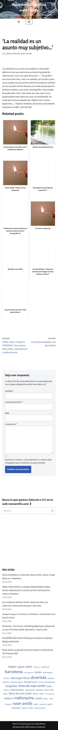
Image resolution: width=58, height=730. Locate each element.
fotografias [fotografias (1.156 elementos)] (11, 686)
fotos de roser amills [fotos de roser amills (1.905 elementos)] (32, 686)
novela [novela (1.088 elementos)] (38, 698)
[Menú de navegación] (29, 21)
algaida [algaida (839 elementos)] (21, 666)
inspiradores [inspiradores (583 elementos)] (30, 690)
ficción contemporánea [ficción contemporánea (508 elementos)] (46, 682)
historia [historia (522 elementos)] (6, 690)
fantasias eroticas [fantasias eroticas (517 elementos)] (17, 682)
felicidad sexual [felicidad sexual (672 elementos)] (30, 682)
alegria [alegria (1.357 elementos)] (12, 667)
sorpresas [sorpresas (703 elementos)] (16, 708)
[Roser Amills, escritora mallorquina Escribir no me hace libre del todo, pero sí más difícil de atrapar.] (29, 9)
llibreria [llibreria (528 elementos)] (35, 694)
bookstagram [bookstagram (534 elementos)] (48, 672)
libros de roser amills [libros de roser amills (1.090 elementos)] (20, 693)
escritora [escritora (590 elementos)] (5, 682)
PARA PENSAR (26, 53)
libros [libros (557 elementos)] (5, 694)
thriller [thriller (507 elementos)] (30, 708)
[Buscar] (19, 22)
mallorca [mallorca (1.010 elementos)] (8, 698)
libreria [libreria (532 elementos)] (46, 690)
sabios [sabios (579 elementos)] (36, 704)
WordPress (40, 723)
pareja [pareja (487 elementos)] (45, 699)
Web (7, 413)
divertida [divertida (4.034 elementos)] (38, 678)
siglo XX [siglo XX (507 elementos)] (49, 704)
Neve (15, 723)
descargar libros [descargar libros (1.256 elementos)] (20, 678)
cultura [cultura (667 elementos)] (6, 678)
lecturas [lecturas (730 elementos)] (39, 690)
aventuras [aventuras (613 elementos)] (45, 667)
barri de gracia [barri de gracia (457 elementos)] (29, 672)
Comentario (11, 424)
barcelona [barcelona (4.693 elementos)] (14, 672)
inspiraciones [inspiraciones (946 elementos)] (17, 690)
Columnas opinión (11, 53)
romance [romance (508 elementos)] (8, 704)
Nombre (9, 391)
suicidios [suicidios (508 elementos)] (24, 708)
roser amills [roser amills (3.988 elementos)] (22, 703)
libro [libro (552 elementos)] (52, 690)
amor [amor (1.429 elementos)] (29, 667)
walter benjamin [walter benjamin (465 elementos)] (40, 708)
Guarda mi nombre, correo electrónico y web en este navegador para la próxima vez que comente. (28, 461)
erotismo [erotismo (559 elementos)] (50, 678)
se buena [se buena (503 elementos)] (42, 704)
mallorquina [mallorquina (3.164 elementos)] (24, 698)
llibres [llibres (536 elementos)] (42, 694)
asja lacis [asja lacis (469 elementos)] (36, 667)
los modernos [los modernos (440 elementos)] (49, 694)
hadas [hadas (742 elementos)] (49, 686)
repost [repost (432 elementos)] (51, 699)
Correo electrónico (14, 402)
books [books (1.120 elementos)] (38, 672)
